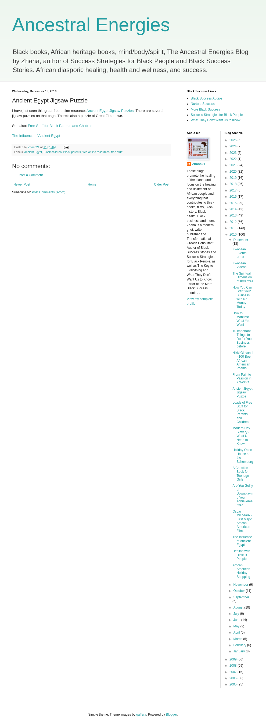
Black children (53, 152)
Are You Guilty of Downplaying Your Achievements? (242, 495)
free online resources (96, 152)
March (238, 639)
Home (92, 184)
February (240, 645)
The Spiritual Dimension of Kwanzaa (242, 277)
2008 (233, 665)
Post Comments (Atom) (48, 192)
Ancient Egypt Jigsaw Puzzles (110, 111)
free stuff (117, 152)
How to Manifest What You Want (241, 318)
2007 (233, 672)
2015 (233, 203)
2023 (233, 153)
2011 (233, 228)
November (241, 585)
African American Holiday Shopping (241, 571)
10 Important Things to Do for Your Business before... (242, 339)
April (236, 632)
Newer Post (21, 184)
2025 (233, 140)
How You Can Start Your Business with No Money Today (242, 297)
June (237, 620)
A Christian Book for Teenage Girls (240, 473)
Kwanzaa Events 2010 (239, 253)
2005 (233, 684)
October (239, 591)
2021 (233, 165)
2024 (233, 146)
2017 (233, 190)
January (239, 651)
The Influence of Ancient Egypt (36, 136)
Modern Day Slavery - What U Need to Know (241, 436)
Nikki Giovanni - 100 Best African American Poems (242, 360)
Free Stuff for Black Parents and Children (60, 126)
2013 (233, 215)
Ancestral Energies (91, 24)
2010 (233, 234)
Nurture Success (203, 104)
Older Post (161, 184)
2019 (233, 178)
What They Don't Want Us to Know (215, 120)
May (236, 626)
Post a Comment (31, 175)
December (240, 240)
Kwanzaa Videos (239, 265)
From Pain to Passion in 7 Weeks (241, 378)
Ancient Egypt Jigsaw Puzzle (242, 392)
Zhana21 (198, 164)
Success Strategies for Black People (217, 115)
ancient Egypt (33, 152)
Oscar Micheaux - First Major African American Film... (242, 521)
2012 (233, 222)
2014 (233, 209)
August (238, 607)
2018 (233, 184)
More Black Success (205, 109)
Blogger (171, 714)
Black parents (72, 152)
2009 (233, 659)
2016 (233, 196)
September (241, 597)
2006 (233, 678)
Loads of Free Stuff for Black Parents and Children (242, 412)
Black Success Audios (206, 98)
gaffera (141, 714)
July (236, 614)
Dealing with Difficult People (241, 555)
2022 (233, 159)
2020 (233, 171)
